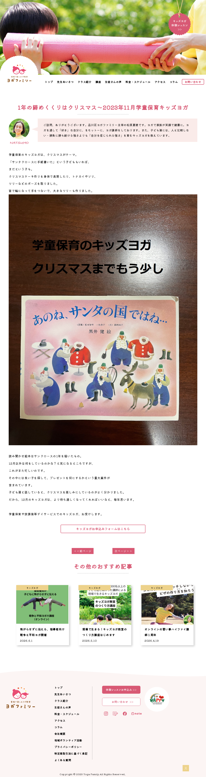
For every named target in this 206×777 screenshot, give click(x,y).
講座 (98, 82)
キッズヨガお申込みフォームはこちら (103, 529)
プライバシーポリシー (68, 747)
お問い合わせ (193, 82)
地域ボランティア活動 (68, 740)
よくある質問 (62, 760)
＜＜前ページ (83, 551)
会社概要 (59, 734)
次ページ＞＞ (123, 551)
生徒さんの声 (113, 82)
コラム (174, 82)
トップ (49, 82)
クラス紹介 (84, 82)
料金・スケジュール (137, 82)
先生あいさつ (65, 82)
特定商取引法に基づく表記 (71, 753)
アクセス (160, 82)
